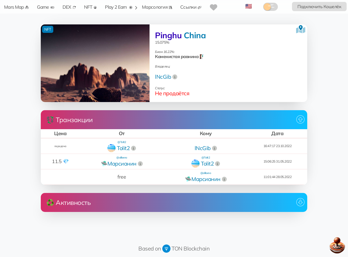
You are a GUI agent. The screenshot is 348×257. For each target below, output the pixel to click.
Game (45, 7)
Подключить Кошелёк (319, 6)
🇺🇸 (248, 6)
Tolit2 (123, 148)
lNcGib (163, 76)
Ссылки (191, 7)
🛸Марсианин (118, 163)
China (195, 35)
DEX (69, 7)
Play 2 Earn (118, 7)
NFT (90, 7)
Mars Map (16, 7)
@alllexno (121, 157)
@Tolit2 (121, 142)
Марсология (157, 7)
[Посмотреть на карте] (300, 29)
